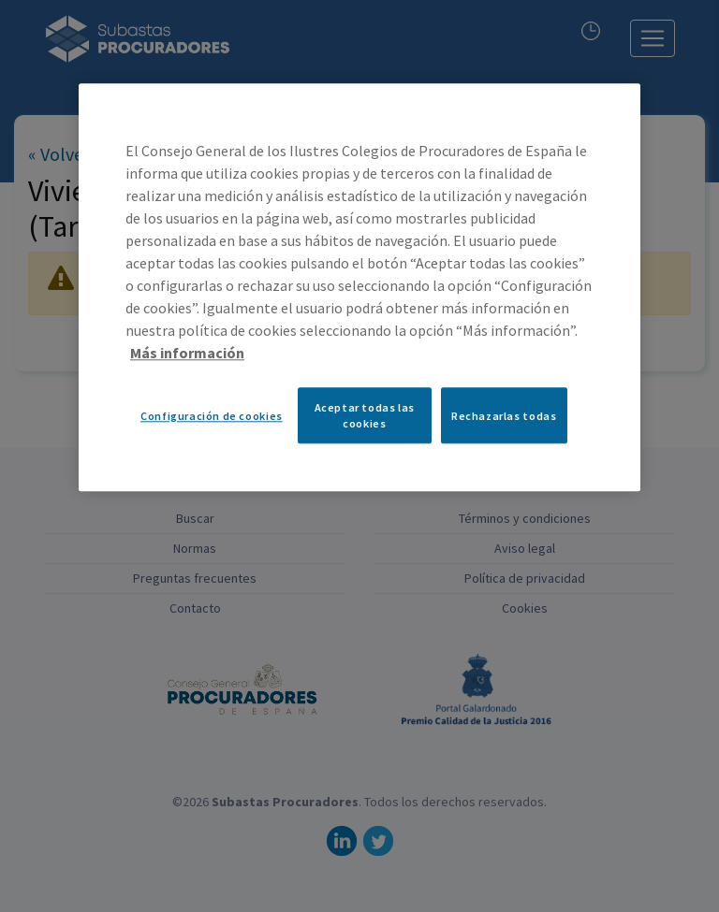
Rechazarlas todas (503, 416)
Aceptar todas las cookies (365, 416)
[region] (359, 288)
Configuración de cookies (211, 416)
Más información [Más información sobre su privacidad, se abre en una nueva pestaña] (187, 353)
